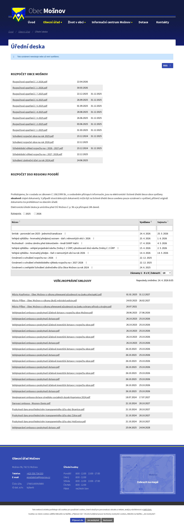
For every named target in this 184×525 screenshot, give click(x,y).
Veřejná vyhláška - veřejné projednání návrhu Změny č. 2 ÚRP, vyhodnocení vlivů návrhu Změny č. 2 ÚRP (66, 248)
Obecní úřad (51, 22)
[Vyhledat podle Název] (74, 228)
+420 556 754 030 (35, 473)
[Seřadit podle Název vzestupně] (19, 220)
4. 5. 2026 (162, 243)
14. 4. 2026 (145, 252)
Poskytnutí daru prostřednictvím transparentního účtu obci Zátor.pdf (46, 415)
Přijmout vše (77, 520)
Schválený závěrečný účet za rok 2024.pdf (33, 160)
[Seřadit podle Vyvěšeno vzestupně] (151, 220)
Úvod (31, 22)
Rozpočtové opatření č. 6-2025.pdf (30, 99)
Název (15, 222)
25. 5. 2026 (162, 233)
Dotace (143, 22)
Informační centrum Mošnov (111, 22)
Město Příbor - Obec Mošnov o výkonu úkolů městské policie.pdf (44, 300)
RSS (167, 65)
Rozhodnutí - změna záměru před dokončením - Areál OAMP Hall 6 (47, 243)
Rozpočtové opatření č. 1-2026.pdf (30, 87)
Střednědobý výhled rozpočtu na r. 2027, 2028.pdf (37, 154)
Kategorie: (16, 213)
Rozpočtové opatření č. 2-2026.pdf (30, 81)
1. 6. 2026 (162, 238)
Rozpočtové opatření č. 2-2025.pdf (29, 124)
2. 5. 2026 (162, 248)
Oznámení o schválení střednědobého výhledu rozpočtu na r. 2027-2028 (50, 262)
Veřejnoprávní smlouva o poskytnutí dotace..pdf (36, 427)
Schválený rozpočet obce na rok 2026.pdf (33, 142)
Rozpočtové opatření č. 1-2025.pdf (30, 130)
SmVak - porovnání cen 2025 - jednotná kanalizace (39, 233)
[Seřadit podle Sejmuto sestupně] (168, 221)
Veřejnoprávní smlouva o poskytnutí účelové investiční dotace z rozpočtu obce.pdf (53, 324)
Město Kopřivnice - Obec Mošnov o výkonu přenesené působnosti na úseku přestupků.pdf (57, 294)
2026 (38, 213)
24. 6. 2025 (145, 267)
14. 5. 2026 (162, 252)
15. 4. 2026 (145, 248)
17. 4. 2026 (145, 243)
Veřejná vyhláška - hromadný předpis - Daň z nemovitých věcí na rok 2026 (51, 252)
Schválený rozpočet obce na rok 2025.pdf (33, 136)
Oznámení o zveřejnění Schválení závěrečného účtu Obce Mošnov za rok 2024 (53, 267)
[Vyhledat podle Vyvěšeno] (147, 228)
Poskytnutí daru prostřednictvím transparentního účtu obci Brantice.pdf (48, 409)
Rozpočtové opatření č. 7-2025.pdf (30, 93)
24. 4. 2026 (145, 233)
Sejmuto (162, 222)
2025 (28, 213)
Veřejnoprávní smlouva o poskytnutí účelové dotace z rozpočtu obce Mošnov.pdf (52, 312)
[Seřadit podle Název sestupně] (19, 221)
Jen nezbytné (93, 520)
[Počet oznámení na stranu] (166, 273)
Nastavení (107, 520)
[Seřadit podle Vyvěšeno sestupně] (151, 221)
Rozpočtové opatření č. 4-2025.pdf (30, 111)
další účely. (147, 509)
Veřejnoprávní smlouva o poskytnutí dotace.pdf (36, 318)
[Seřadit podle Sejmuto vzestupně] (168, 220)
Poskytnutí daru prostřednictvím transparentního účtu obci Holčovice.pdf (49, 421)
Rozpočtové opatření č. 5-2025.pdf (30, 105)
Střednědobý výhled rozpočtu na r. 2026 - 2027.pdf (38, 148)
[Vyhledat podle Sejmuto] (165, 228)
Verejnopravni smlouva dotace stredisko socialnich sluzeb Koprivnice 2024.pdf (51, 397)
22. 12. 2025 (146, 257)
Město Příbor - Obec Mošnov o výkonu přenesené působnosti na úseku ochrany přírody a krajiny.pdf (62, 306)
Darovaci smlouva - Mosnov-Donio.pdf (31, 403)
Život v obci (76, 22)
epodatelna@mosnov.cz (38, 477)
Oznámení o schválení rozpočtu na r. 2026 (35, 257)
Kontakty (162, 22)
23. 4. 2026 (145, 238)
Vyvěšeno (145, 222)
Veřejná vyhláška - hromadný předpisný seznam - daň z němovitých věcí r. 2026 (53, 238)
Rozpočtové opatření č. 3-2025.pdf (30, 117)
